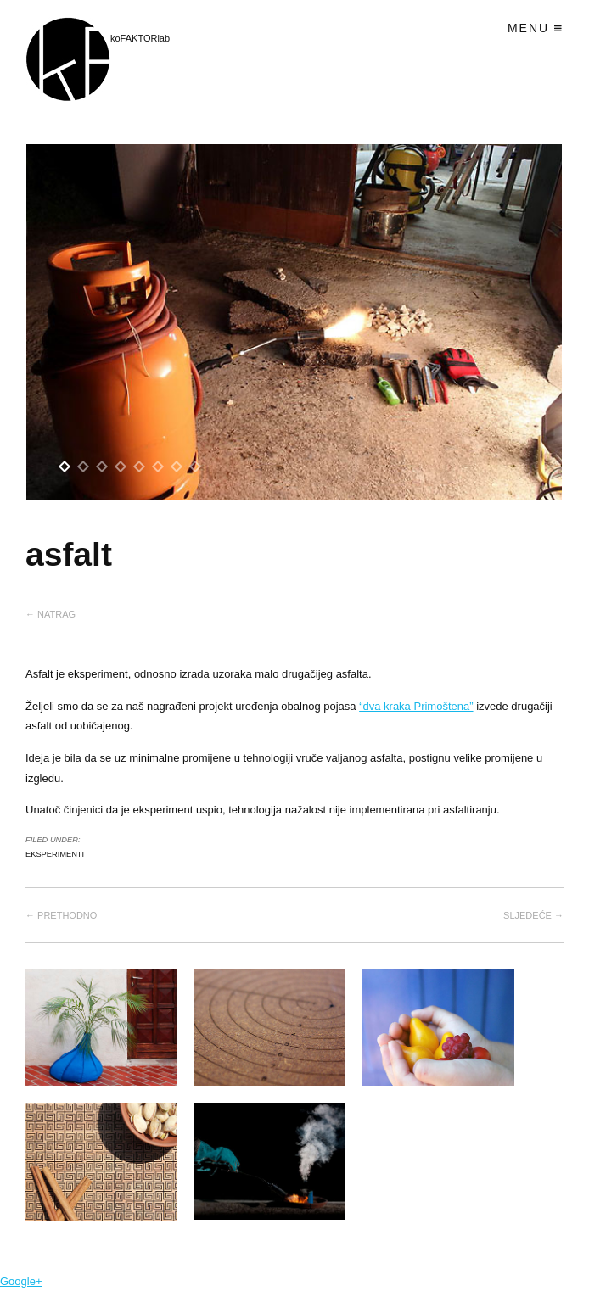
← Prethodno (61, 915)
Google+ (21, 1281)
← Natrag (50, 614)
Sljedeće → (533, 915)
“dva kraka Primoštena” (416, 706)
